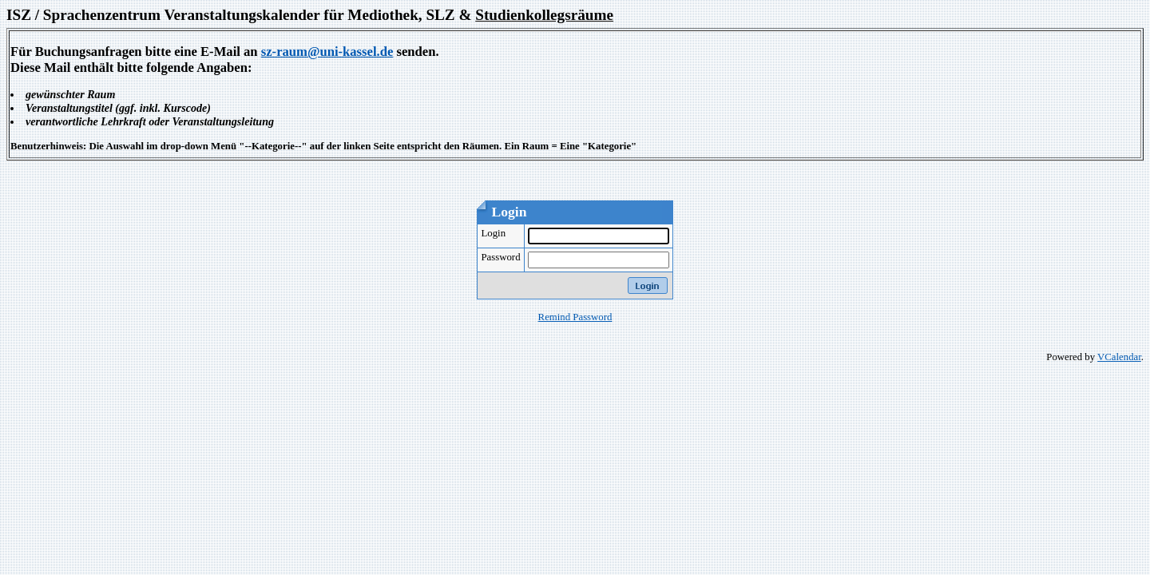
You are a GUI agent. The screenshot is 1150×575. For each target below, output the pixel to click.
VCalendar (1119, 357)
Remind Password (575, 317)
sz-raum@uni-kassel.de (327, 51)
